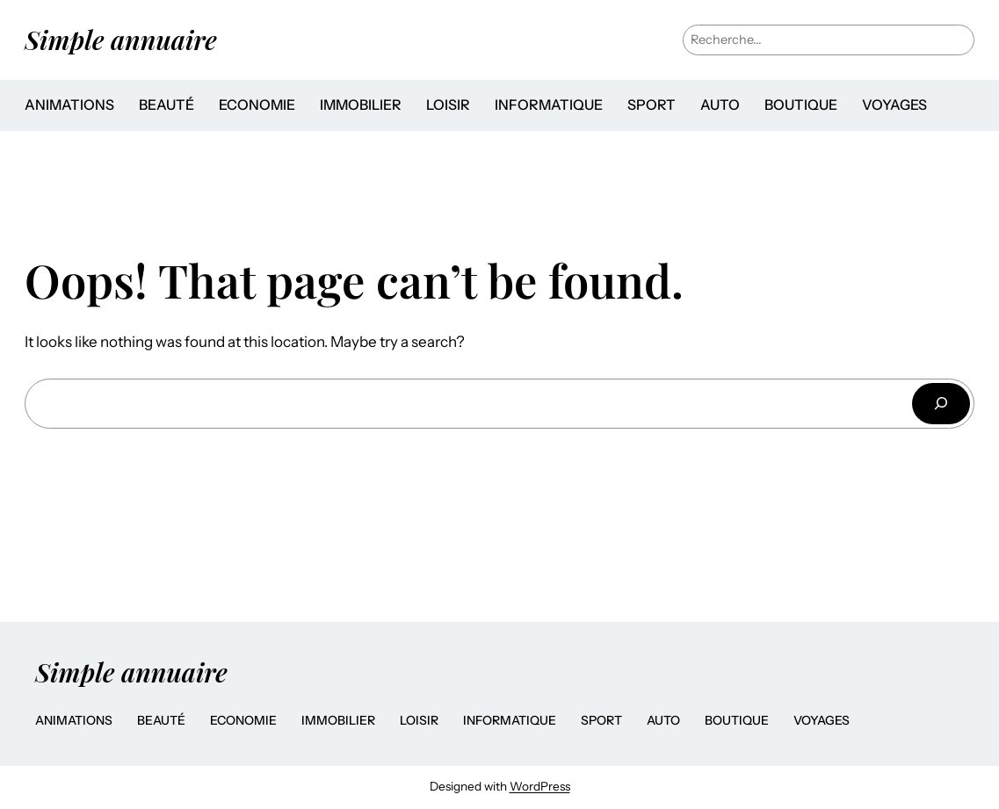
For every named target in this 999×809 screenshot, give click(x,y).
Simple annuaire (121, 39)
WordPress (540, 786)
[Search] (941, 403)
